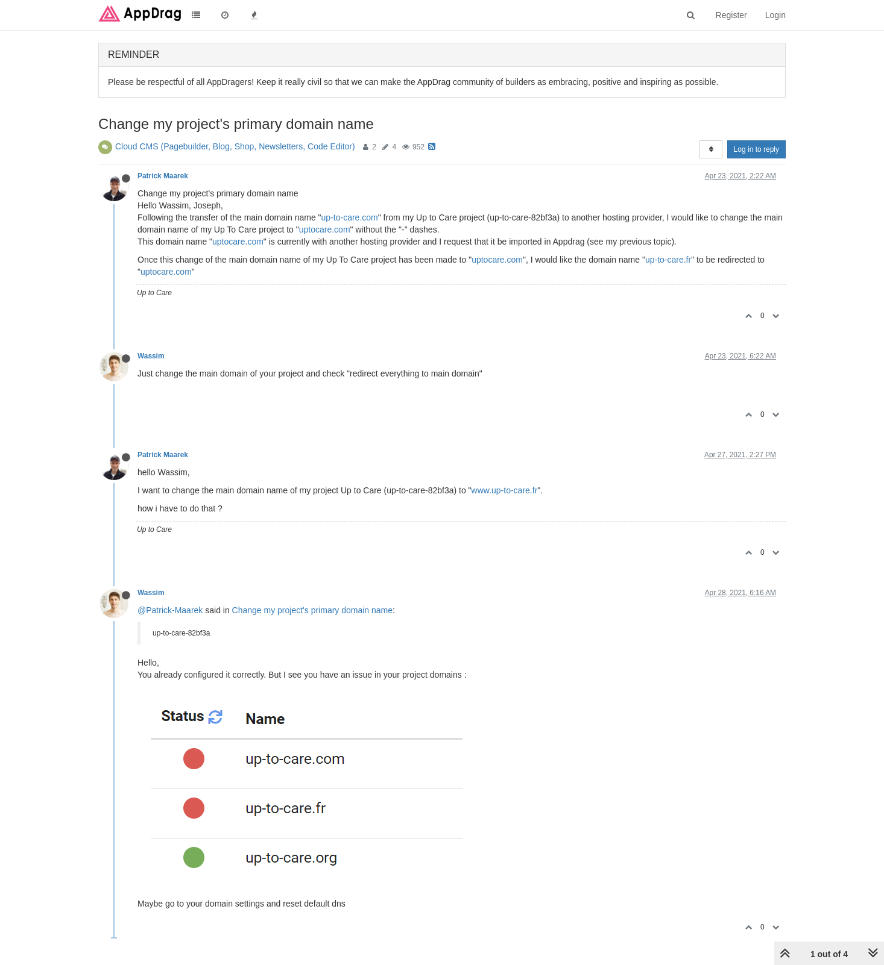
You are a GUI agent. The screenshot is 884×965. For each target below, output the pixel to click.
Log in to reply (756, 149)
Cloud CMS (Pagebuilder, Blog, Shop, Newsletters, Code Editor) (235, 146)
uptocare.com (324, 229)
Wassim (151, 356)
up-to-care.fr (668, 259)
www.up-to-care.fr (505, 490)
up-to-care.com (349, 217)
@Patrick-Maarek (170, 610)
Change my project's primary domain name (312, 610)
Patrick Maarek (162, 176)
